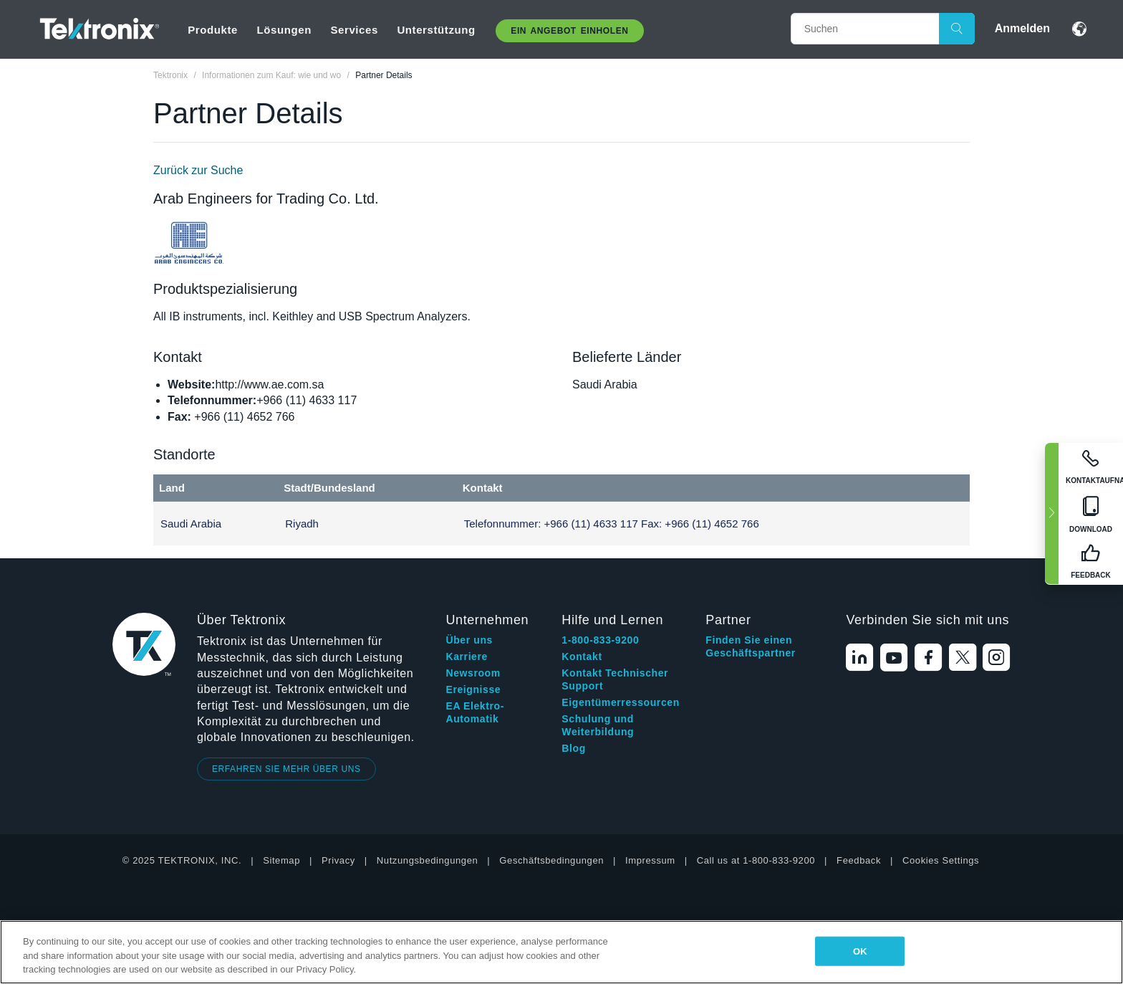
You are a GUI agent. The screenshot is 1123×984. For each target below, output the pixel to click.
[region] (561, 952)
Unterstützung (436, 30)
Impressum (650, 860)
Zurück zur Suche (198, 170)
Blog (574, 748)
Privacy (338, 860)
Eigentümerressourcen (621, 702)
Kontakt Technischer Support (615, 679)
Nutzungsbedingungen (427, 860)
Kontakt (582, 656)
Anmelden (1022, 28)
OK (860, 950)
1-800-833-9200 (600, 640)
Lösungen (283, 30)
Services (354, 30)
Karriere (466, 656)
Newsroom (472, 673)
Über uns (468, 640)
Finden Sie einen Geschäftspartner (750, 646)
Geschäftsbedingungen (551, 860)
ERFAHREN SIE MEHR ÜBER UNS (286, 769)
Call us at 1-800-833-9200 (756, 860)
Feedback (859, 860)
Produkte (213, 30)
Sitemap (281, 860)
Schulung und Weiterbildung (598, 725)
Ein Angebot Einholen (569, 31)
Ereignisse (473, 689)
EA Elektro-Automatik (474, 712)
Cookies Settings (940, 860)
